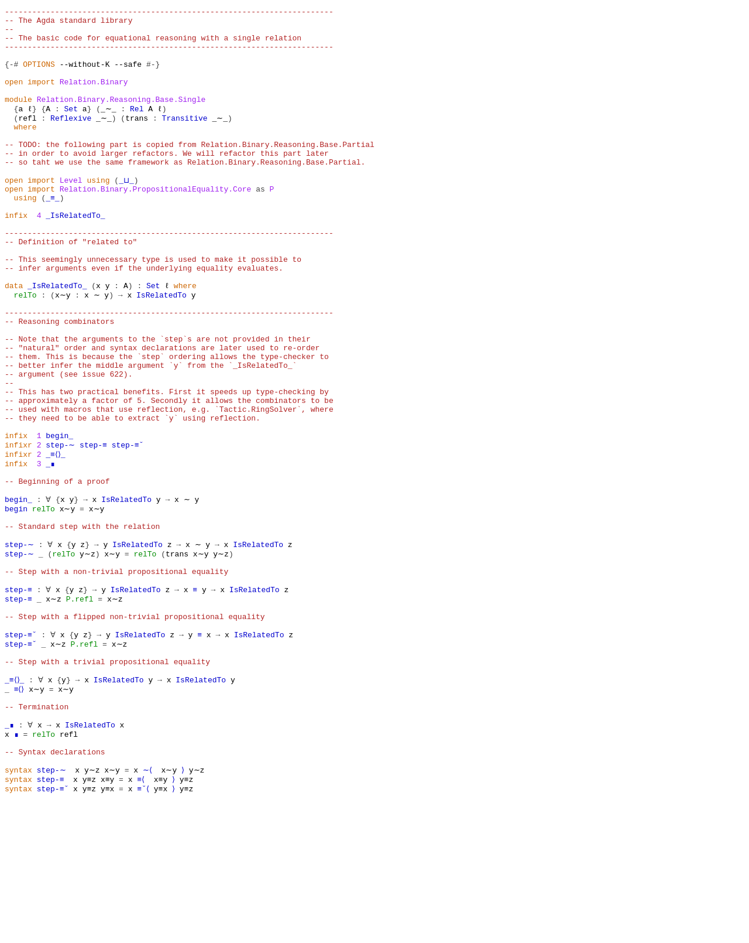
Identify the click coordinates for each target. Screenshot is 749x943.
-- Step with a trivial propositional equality (107, 782)
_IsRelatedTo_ (75, 255)
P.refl (77, 708)
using (98, 213)
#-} (153, 76)
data (14, 339)
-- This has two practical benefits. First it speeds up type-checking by (167, 466)
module (18, 118)
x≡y (107, 919)
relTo (25, 350)
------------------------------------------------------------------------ (169, 13)
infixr (18, 529)
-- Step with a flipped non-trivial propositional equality (135, 730)
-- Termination (36, 835)
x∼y (61, 350)
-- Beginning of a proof (57, 571)
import (41, 97)
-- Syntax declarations (55, 888)
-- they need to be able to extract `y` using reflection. (132, 498)
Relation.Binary (94, 97)
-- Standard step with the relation (82, 624)
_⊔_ (125, 213)
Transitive (182, 139)
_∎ (50, 550)
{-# (11, 76)
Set (71, 129)
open (14, 97)
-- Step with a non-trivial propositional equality (116, 677)
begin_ (59, 519)
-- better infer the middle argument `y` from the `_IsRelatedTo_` (151, 434)
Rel (135, 129)
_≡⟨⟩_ (57, 540)
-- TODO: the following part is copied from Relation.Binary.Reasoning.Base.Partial (189, 171)
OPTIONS (39, 76)
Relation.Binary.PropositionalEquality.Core (156, 223)
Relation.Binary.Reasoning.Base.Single (121, 118)
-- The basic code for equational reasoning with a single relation (153, 44)
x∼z (52, 708)
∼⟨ (141, 909)
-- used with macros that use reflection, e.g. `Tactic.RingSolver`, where (169, 487)
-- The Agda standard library (68, 23)
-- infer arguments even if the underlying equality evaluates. (144, 318)
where (25, 150)
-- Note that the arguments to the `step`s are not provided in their (158, 403)
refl (27, 139)
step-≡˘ (126, 529)
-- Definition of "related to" (71, 287)
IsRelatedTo (158, 350)
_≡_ (52, 234)
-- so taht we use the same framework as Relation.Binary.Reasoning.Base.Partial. (185, 192)
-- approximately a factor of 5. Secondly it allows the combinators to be (169, 477)
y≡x (107, 930)
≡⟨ (141, 919)
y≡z (89, 919)
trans (134, 139)
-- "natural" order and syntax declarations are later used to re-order (162, 413)
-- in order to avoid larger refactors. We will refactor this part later (167, 181)
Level (71, 213)
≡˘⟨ (143, 930)
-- (9, 34)
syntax (18, 909)
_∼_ (107, 129)
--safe (128, 76)
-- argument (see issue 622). (68, 445)
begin (16, 603)
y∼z (84, 656)
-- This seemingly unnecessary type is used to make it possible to (153, 308)
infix (16, 255)
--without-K (85, 76)
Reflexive (70, 139)
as (260, 223)
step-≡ (91, 529)
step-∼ (59, 529)
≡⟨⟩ (21, 814)
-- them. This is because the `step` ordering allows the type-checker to (167, 424)
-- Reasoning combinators (59, 382)
